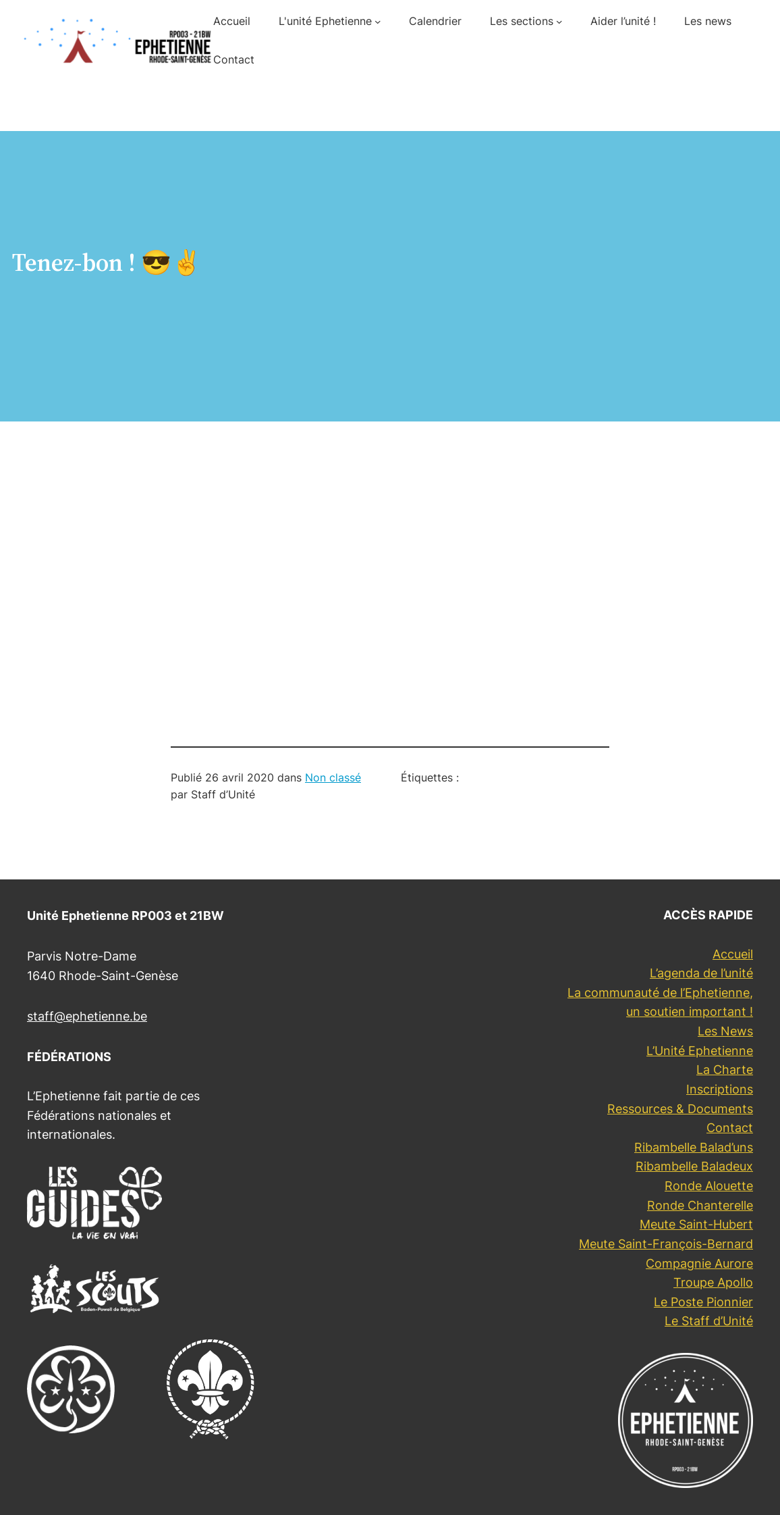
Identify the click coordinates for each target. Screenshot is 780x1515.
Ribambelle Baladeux (694, 1166)
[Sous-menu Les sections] (559, 21)
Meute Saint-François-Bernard (666, 1244)
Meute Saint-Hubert (696, 1224)
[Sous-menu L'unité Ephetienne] (377, 21)
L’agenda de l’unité (701, 973)
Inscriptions (719, 1089)
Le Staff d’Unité (709, 1321)
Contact (729, 1128)
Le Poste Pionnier (703, 1302)
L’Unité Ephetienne (699, 1051)
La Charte (724, 1069)
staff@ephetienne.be (87, 1016)
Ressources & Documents (680, 1109)
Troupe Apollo (713, 1282)
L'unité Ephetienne (325, 21)
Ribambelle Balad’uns (693, 1147)
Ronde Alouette (709, 1186)
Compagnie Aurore (699, 1263)
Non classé (333, 777)
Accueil (733, 954)
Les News (725, 1031)
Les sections (521, 21)
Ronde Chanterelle (700, 1205)
